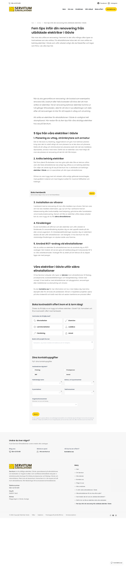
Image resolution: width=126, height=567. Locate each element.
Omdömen (79, 10)
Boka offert (99, 10)
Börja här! (91, 215)
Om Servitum (80, 521)
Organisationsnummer (39, 448)
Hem (64, 10)
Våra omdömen (80, 535)
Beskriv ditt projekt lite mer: (41, 388)
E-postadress (36, 438)
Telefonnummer (69, 438)
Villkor (33, 564)
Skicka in (36, 463)
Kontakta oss (111, 9)
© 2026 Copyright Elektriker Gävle (19, 564)
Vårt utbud (89, 10)
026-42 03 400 (14, 537)
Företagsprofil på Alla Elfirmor (53, 564)
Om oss (70, 10)
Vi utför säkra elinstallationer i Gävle (86, 539)
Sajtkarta (40, 564)
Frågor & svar (80, 532)
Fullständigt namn (38, 428)
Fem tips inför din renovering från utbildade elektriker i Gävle (93, 552)
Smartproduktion (70, 564)
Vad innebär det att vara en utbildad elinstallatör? (90, 545)
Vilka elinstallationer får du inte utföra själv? (88, 542)
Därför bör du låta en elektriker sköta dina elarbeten (91, 549)
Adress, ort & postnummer (72, 428)
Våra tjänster (80, 525)
